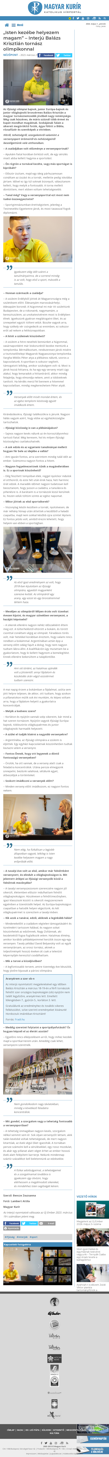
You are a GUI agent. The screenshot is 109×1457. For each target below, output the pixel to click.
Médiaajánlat (43, 1453)
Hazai (20, 1430)
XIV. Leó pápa (32, 1430)
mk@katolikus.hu (79, 1449)
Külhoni (46, 1430)
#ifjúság (10, 1237)
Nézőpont (10, 55)
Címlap (10, 1430)
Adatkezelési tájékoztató (73, 1453)
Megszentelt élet (76, 1430)
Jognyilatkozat (55, 1453)
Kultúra (54, 1433)
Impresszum (31, 1453)
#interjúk (22, 1237)
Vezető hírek (87, 1196)
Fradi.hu (20, 1019)
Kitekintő (58, 1430)
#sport (33, 1237)
